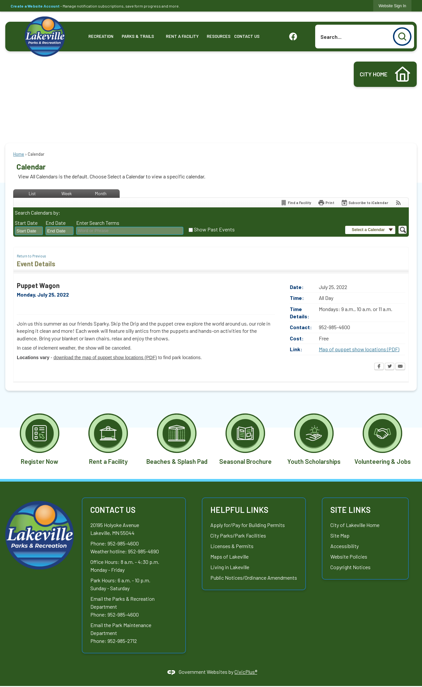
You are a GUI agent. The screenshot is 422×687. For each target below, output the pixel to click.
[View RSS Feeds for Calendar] (398, 202)
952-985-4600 (123, 543)
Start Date (26, 223)
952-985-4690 (143, 551)
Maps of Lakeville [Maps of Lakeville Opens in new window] (229, 556)
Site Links (350, 510)
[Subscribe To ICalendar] (364, 202)
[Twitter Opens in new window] (389, 367)
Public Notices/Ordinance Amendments (253, 577)
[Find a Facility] (295, 202)
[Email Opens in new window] (400, 367)
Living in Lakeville (229, 567)
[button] (402, 36)
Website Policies (348, 556)
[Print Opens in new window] (326, 202)
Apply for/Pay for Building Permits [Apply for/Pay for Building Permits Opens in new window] (247, 525)
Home (18, 154)
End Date (55, 223)
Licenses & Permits (232, 546)
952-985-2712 (122, 641)
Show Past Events (214, 229)
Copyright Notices (350, 567)
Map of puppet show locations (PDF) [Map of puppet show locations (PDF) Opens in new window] (359, 349)
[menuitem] (101, 36)
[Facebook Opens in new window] (379, 367)
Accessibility (344, 546)
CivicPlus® (245, 672)
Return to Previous (31, 256)
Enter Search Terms (97, 223)
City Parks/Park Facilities (238, 535)
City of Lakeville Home (354, 525)
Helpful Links (239, 510)
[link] (392, 6)
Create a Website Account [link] (35, 6)
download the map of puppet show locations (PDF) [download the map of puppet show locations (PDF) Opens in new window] (105, 357)
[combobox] (29, 231)
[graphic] (293, 36)
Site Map (339, 535)
